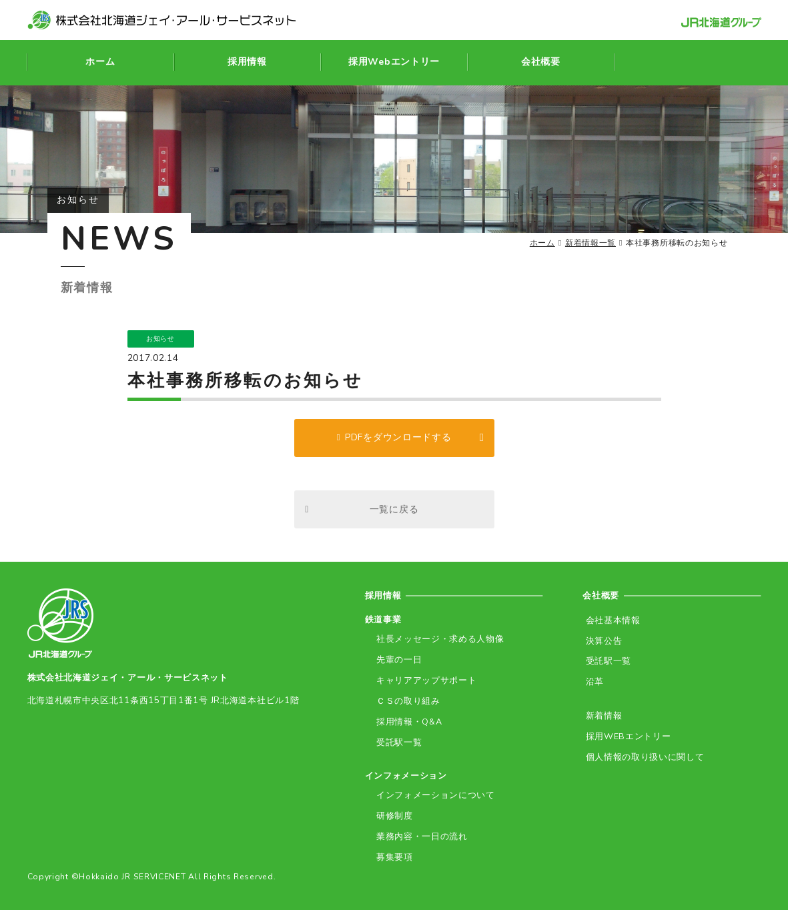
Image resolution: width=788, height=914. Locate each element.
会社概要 (602, 602)
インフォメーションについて (433, 800)
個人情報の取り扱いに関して (641, 760)
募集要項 (392, 861)
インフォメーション (406, 780)
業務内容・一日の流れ (419, 841)
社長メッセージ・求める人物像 (438, 646)
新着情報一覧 (590, 243)
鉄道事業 (383, 626)
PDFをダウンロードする (398, 439)
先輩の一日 (397, 666)
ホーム (542, 243)
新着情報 (600, 720)
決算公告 (600, 646)
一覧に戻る (394, 514)
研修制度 (392, 820)
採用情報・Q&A (407, 727)
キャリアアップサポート (424, 686)
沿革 (591, 686)
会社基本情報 (609, 626)
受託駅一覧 (397, 747)
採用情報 (384, 602)
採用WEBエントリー (625, 740)
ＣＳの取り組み (406, 707)
